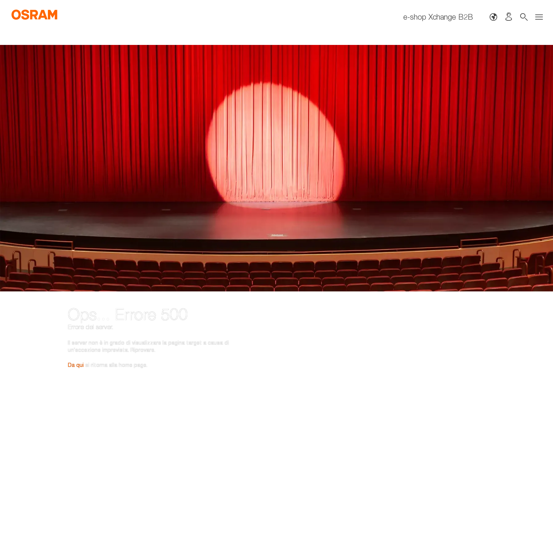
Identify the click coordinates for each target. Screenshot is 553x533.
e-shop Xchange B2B (438, 16)
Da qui (76, 324)
